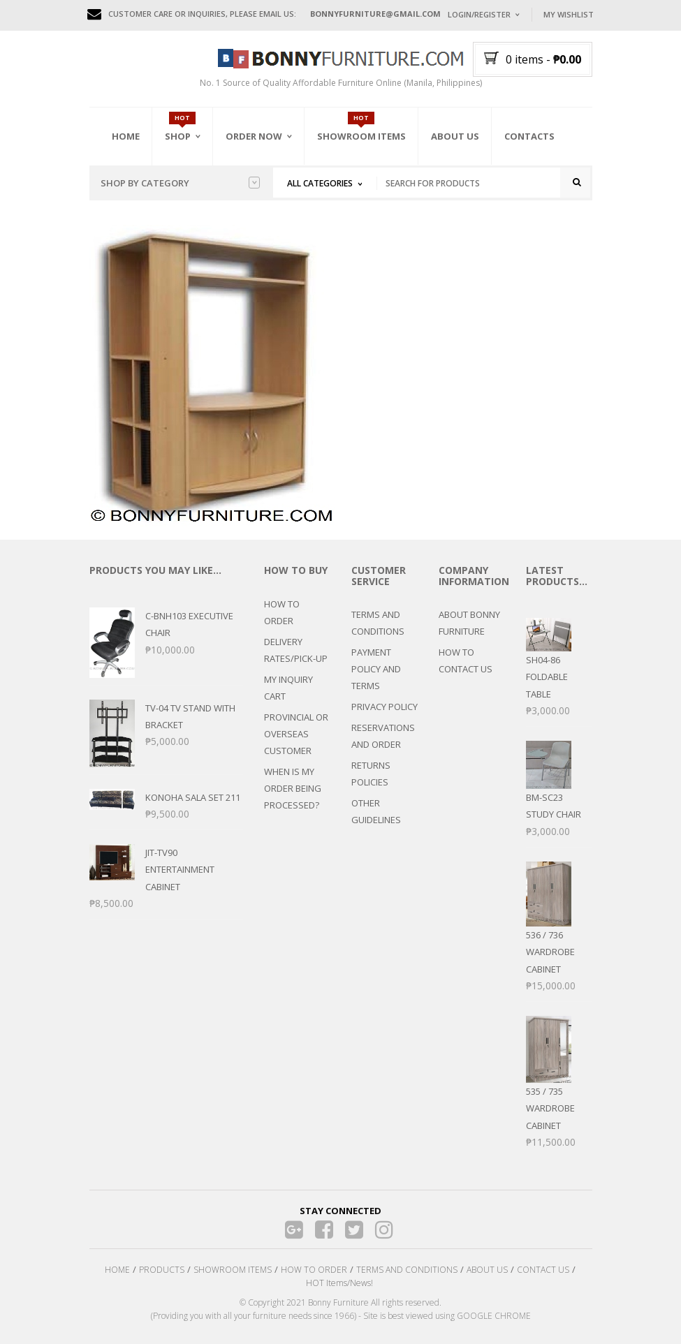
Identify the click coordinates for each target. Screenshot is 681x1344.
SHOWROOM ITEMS (232, 1270)
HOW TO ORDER (282, 612)
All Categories (320, 183)
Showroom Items (361, 136)
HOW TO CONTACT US (465, 660)
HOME (117, 1270)
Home (126, 136)
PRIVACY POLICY (384, 706)
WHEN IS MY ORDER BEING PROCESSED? (292, 788)
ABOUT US (487, 1270)
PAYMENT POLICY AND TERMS (376, 669)
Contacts (529, 136)
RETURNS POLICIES (370, 773)
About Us (455, 136)
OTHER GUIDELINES (376, 811)
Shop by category (180, 183)
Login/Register (479, 14)
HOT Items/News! (339, 1283)
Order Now (254, 136)
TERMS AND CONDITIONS (377, 622)
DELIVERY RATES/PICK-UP (296, 650)
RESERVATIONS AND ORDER (383, 736)
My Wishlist (568, 14)
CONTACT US (543, 1270)
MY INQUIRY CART (288, 687)
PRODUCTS (161, 1270)
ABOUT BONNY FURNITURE (469, 622)
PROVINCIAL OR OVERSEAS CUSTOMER (296, 734)
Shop (178, 136)
